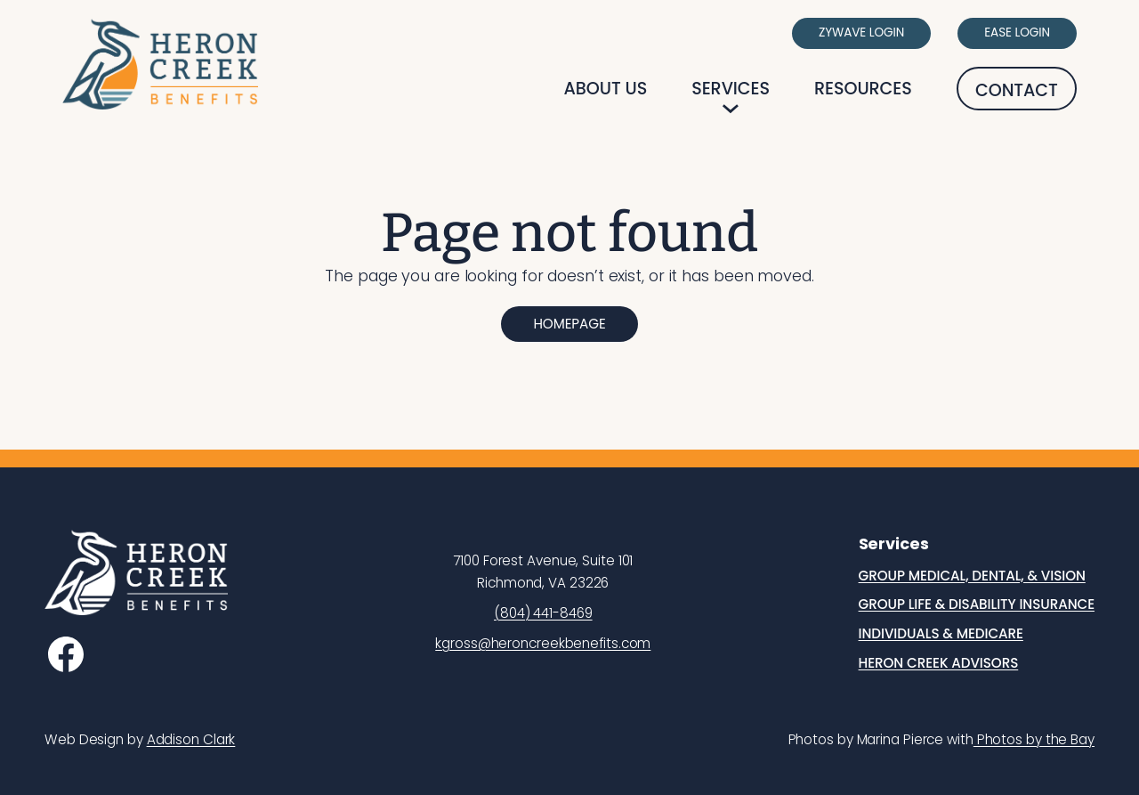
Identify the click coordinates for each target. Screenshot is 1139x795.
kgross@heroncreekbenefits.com (542, 643)
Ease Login (1017, 32)
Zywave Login (861, 32)
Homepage (569, 323)
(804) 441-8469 (543, 613)
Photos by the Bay (1034, 739)
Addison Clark (191, 739)
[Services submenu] (730, 108)
